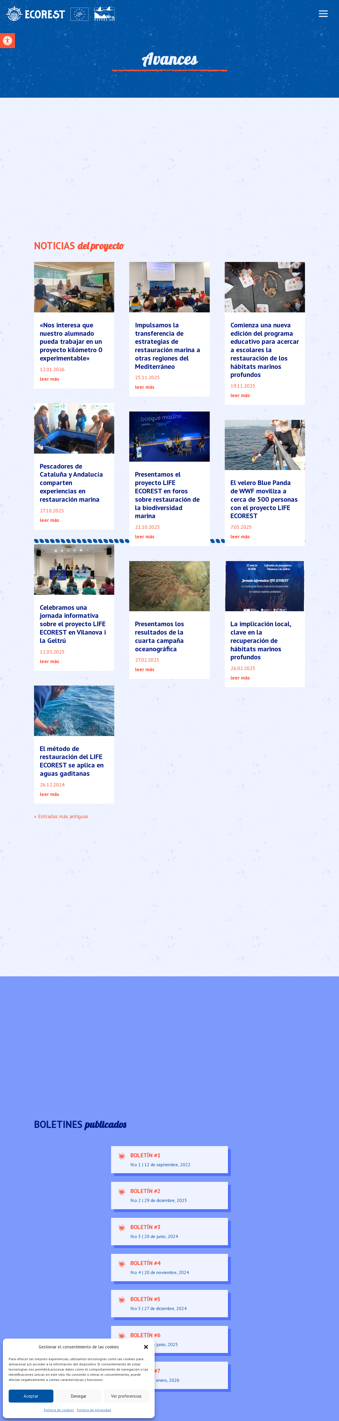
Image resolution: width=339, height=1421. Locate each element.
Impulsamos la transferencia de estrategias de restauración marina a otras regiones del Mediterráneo (167, 345)
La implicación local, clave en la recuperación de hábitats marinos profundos (261, 640)
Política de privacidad (94, 1410)
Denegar (79, 1396)
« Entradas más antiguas (61, 816)
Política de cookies (59, 1410)
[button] (7, 40)
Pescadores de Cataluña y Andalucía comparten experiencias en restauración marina (71, 483)
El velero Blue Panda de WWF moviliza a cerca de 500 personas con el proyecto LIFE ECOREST (264, 499)
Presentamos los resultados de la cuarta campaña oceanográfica (159, 636)
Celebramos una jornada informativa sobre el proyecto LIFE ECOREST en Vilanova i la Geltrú (73, 624)
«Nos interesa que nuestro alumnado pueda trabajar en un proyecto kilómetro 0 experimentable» (71, 341)
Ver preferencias (126, 1396)
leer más (49, 378)
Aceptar (31, 1396)
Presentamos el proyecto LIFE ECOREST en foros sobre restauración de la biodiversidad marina (167, 495)
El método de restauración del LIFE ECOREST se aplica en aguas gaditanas (72, 761)
